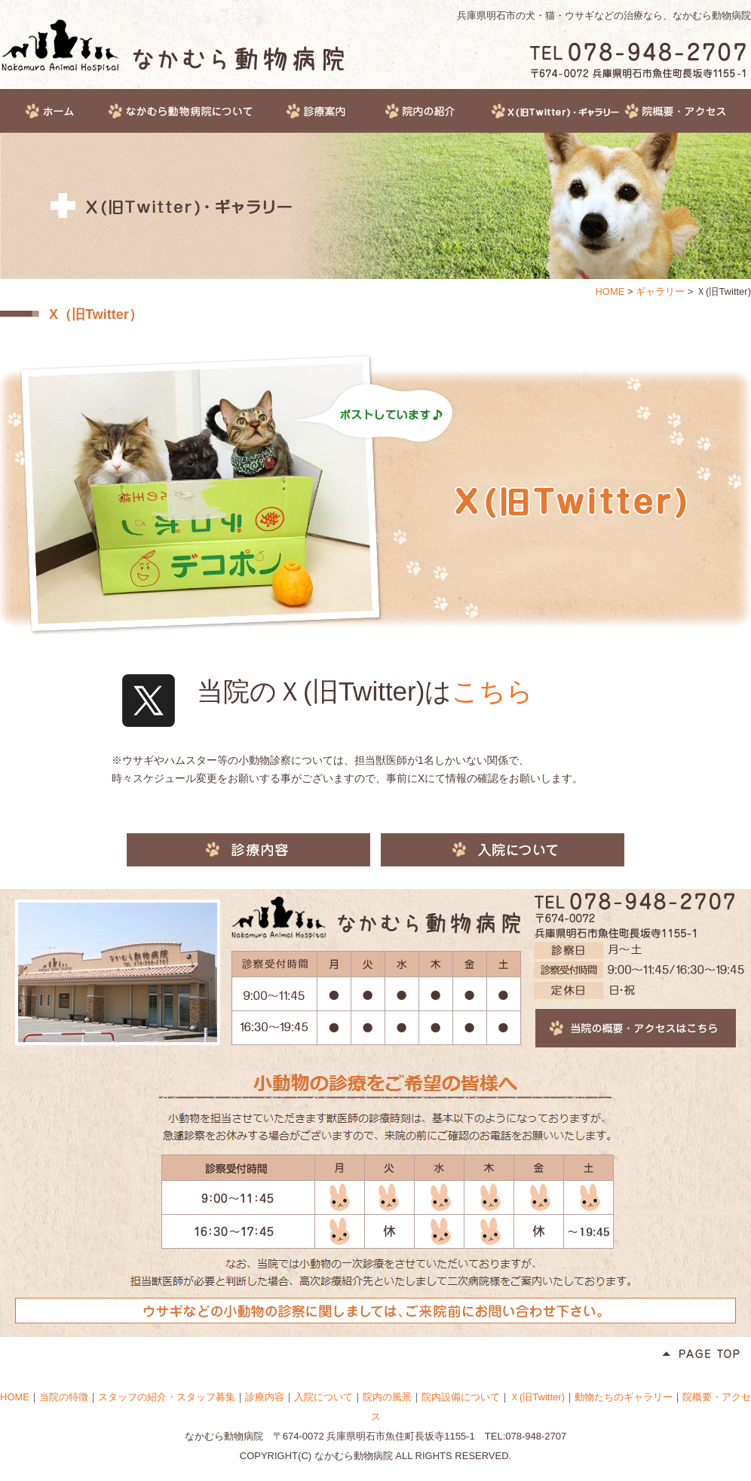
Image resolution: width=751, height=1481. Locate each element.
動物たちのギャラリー (624, 1397)
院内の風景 (387, 1397)
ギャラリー (555, 111)
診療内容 (248, 849)
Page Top (700, 1355)
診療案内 (334, 111)
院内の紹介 (436, 111)
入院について (502, 849)
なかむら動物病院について (195, 111)
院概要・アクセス (686, 111)
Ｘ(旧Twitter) (537, 1397)
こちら (492, 691)
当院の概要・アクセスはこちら (635, 1028)
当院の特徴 (63, 1397)
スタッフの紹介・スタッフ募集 (166, 1397)
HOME (53, 111)
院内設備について (460, 1397)
